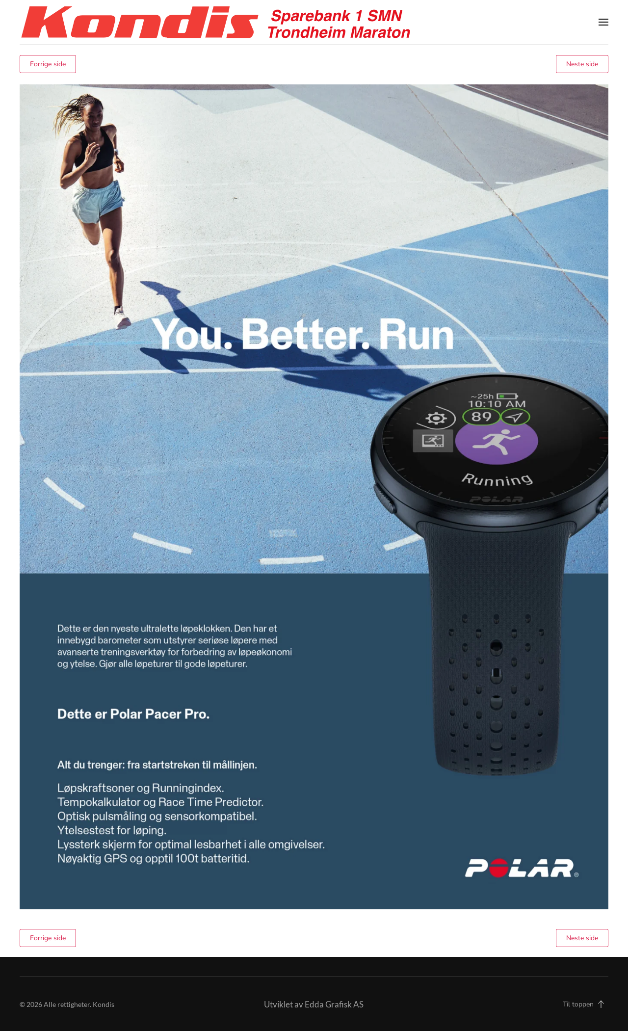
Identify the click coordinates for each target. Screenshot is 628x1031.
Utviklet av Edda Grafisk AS (314, 1004)
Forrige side (48, 64)
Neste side (582, 64)
